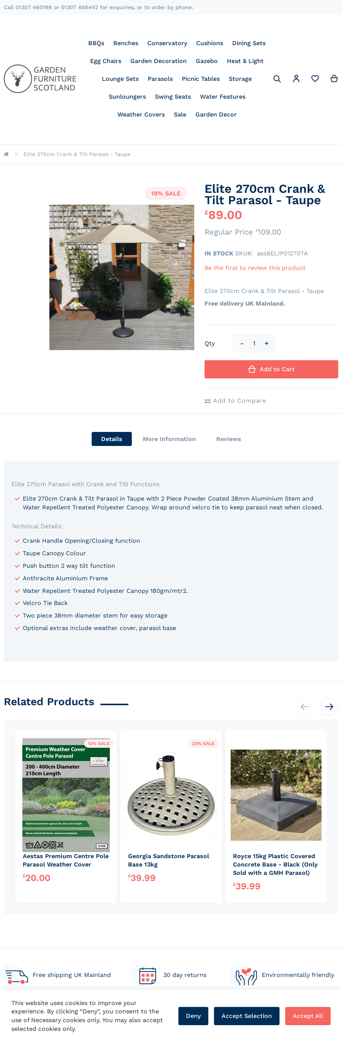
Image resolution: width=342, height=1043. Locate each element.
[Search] (277, 79)
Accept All (308, 1015)
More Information (169, 439)
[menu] (177, 78)
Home (6, 154)
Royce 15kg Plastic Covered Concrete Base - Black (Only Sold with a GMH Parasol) (275, 864)
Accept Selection (247, 1015)
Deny (193, 1015)
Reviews (228, 439)
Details (111, 439)
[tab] (112, 439)
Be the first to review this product (255, 267)
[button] (296, 80)
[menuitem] (96, 43)
